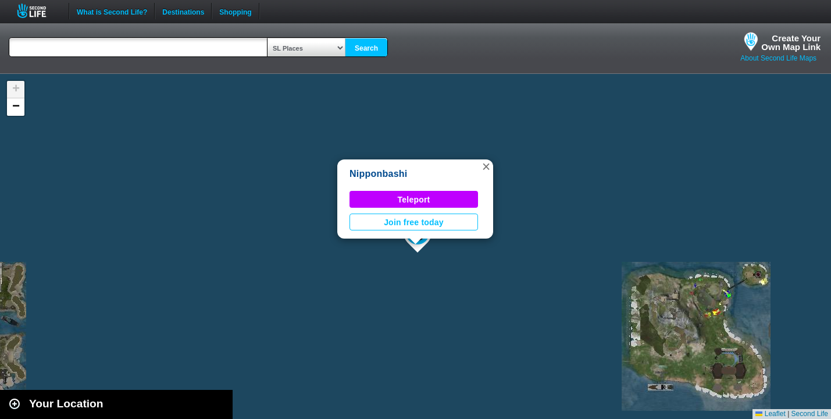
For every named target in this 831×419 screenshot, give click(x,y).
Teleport (414, 199)
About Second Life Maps (778, 58)
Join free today (414, 222)
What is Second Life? (112, 11)
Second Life (38, 11)
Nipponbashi (378, 174)
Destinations (183, 11)
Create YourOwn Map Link (791, 42)
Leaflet (770, 414)
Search (366, 48)
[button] (486, 166)
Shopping (235, 11)
